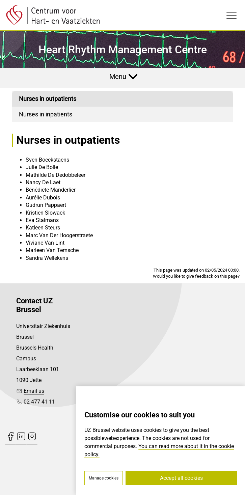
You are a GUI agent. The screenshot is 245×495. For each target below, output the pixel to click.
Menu (117, 77)
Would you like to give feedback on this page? (196, 276)
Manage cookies (103, 478)
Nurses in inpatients (45, 114)
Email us (34, 391)
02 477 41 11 (39, 401)
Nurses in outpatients (47, 98)
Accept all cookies (181, 478)
